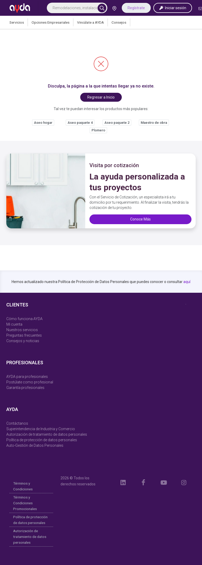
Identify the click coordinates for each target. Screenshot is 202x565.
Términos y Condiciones (23, 486)
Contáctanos (17, 423)
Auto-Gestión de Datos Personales (34, 445)
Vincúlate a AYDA (90, 22)
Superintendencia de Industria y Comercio (40, 429)
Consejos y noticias (22, 341)
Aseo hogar (43, 123)
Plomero (98, 130)
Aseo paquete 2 (116, 123)
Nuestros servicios (22, 330)
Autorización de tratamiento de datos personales (46, 434)
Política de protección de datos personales (41, 440)
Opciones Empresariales (50, 22)
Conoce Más (140, 219)
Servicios (16, 22)
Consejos (119, 22)
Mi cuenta (14, 324)
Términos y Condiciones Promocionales (25, 503)
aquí (186, 282)
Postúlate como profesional (29, 382)
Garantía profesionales (25, 388)
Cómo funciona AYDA (24, 319)
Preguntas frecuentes (24, 335)
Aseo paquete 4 (80, 123)
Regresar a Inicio (101, 97)
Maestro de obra (154, 123)
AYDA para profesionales (27, 376)
